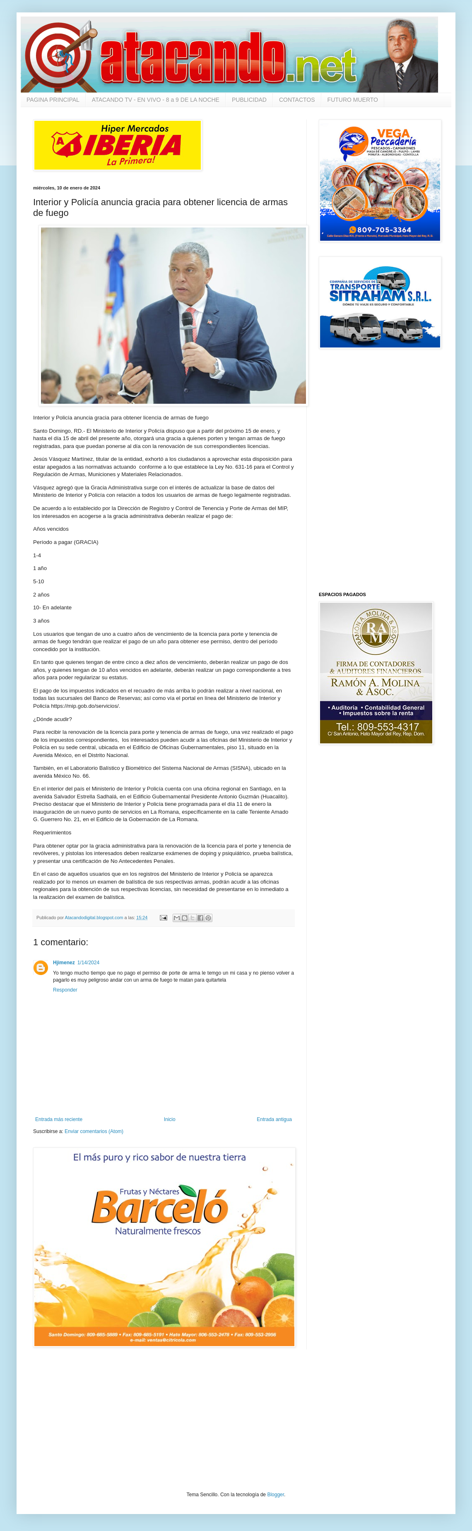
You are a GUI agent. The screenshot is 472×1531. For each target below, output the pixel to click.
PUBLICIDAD (249, 99)
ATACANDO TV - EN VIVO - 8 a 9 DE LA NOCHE (155, 99)
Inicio (170, 1119)
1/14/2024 (88, 963)
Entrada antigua (274, 1119)
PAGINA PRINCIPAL (52, 99)
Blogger (275, 1494)
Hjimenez (64, 963)
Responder (65, 990)
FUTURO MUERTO (353, 99)
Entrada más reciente (58, 1119)
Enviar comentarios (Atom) (94, 1131)
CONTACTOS (297, 99)
